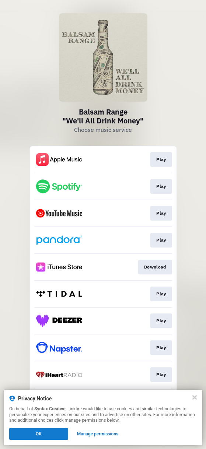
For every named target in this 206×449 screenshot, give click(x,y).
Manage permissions (98, 433)
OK (39, 433)
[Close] (194, 397)
